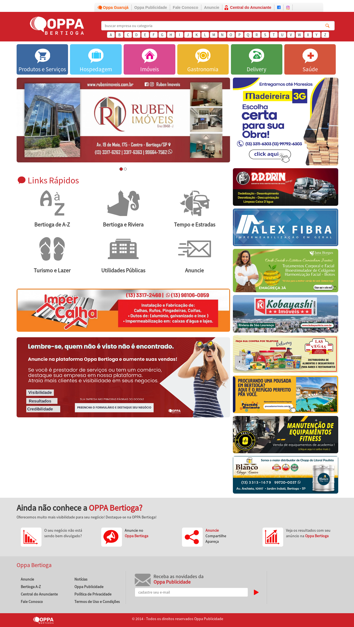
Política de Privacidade (92, 594)
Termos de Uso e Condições (97, 601)
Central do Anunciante (250, 7)
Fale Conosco (185, 7)
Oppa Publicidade (150, 7)
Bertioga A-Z (31, 586)
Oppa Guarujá (116, 7)
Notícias (80, 579)
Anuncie (211, 7)
